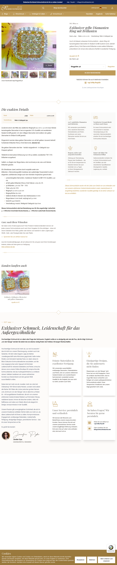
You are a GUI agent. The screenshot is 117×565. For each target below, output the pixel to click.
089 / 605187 (71, 2)
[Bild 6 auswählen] (52, 74)
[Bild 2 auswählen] (15, 74)
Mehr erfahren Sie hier (8, 247)
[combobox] (87, 67)
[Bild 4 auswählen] (34, 74)
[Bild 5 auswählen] (43, 74)
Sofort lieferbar (110, 14)
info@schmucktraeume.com (85, 2)
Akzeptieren (80, 560)
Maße (31, 115)
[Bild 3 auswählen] (24, 74)
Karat (5, 115)
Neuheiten (89, 14)
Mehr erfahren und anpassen (107, 560)
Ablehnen (92, 560)
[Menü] (114, 545)
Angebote (99, 14)
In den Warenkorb (92, 73)
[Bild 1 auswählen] (5, 74)
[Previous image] (3, 46)
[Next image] (54, 46)
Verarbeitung (7, 120)
